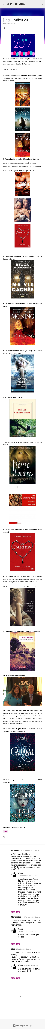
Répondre (15, 912)
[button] (4, 28)
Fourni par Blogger (22, 1026)
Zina (13, 949)
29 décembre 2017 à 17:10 (28, 931)
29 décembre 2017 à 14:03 (29, 851)
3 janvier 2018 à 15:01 (23, 949)
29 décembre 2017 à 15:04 (31, 917)
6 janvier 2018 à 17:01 (31, 965)
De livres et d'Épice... (16, 4)
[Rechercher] (41, 4)
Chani (20, 873)
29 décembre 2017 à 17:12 (28, 875)
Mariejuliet (16, 917)
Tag (5, 831)
